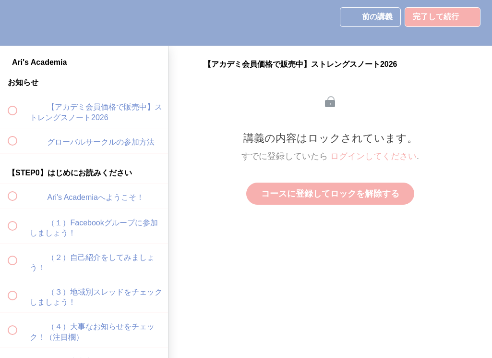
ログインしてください (373, 156)
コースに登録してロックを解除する (330, 193)
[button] (18, 23)
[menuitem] (84, 23)
